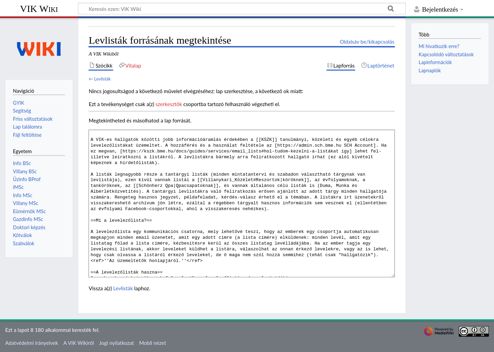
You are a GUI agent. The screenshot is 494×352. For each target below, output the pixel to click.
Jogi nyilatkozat (116, 343)
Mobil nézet (152, 343)
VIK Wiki (39, 8)
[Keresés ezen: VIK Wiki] (241, 8)
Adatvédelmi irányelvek (31, 343)
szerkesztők (169, 104)
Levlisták (102, 79)
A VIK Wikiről (78, 343)
